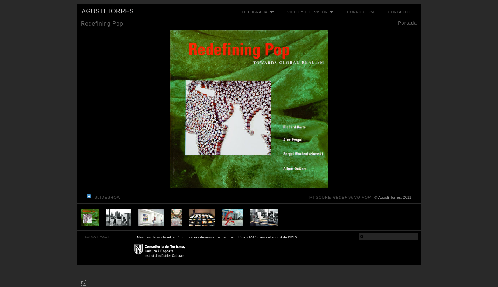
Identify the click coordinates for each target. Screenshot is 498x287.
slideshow (108, 197)
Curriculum (360, 12)
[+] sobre (340, 197)
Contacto (399, 12)
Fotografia (256, 12)
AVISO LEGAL (97, 237)
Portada (407, 23)
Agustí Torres (108, 11)
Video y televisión (308, 12)
